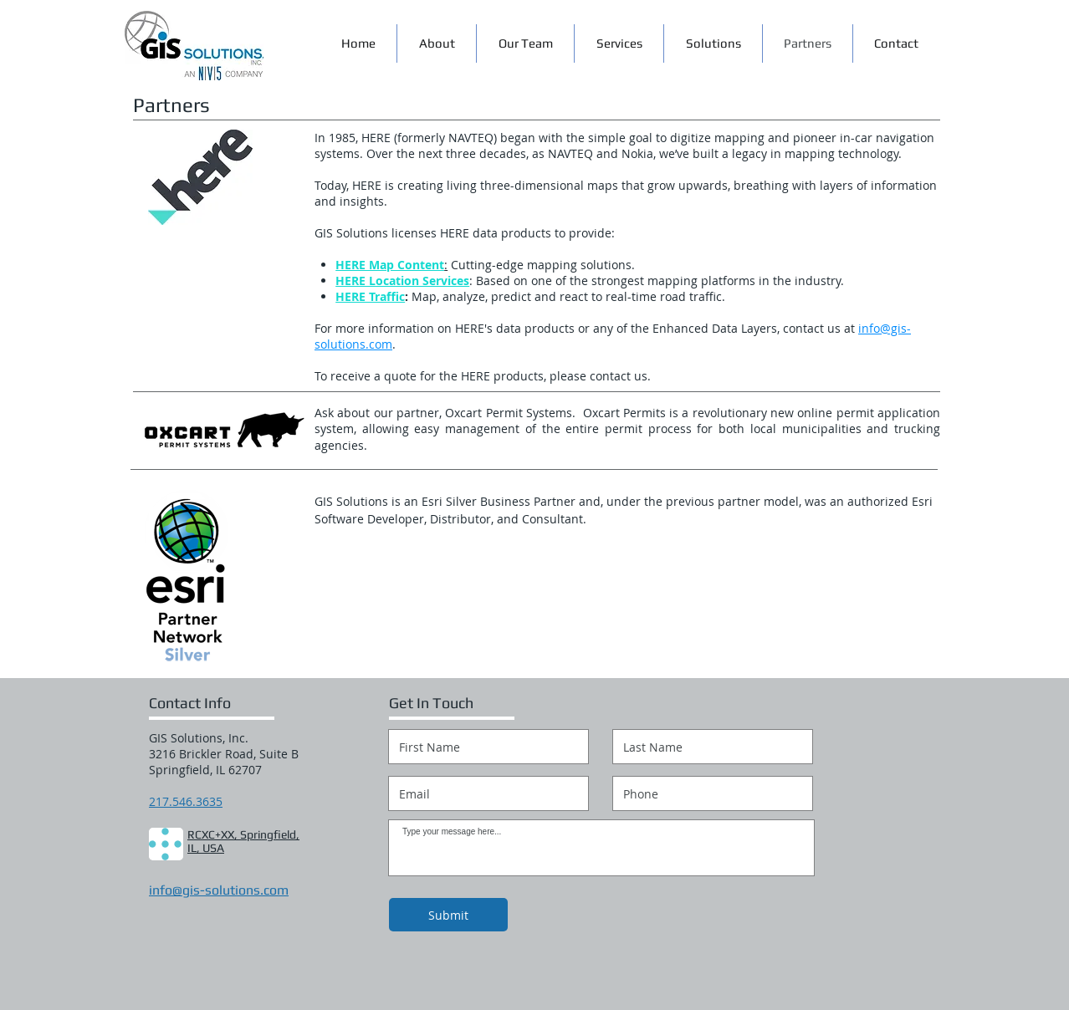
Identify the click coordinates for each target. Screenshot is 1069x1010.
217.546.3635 (185, 801)
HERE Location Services (402, 280)
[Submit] (448, 914)
